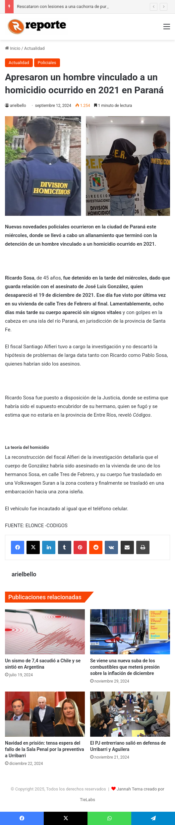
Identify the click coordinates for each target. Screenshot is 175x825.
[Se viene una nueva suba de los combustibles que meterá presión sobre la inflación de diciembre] (130, 631)
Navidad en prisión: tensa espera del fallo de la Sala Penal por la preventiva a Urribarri (44, 749)
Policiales (47, 62)
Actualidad (34, 48)
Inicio (12, 48)
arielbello (18, 105)
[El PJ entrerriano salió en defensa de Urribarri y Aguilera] (130, 714)
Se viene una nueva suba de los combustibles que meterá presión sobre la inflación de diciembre (125, 667)
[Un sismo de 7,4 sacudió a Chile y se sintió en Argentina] (45, 631)
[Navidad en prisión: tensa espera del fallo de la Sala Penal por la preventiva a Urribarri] (45, 714)
